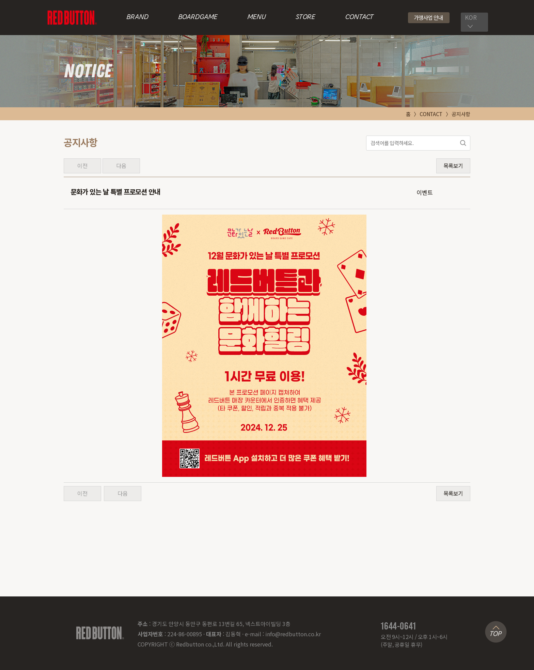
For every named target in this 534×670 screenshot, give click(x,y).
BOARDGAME (197, 17)
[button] (429, 17)
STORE (305, 17)
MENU (256, 17)
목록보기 (453, 165)
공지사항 (461, 114)
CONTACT (359, 17)
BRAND (137, 17)
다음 (121, 165)
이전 (82, 165)
